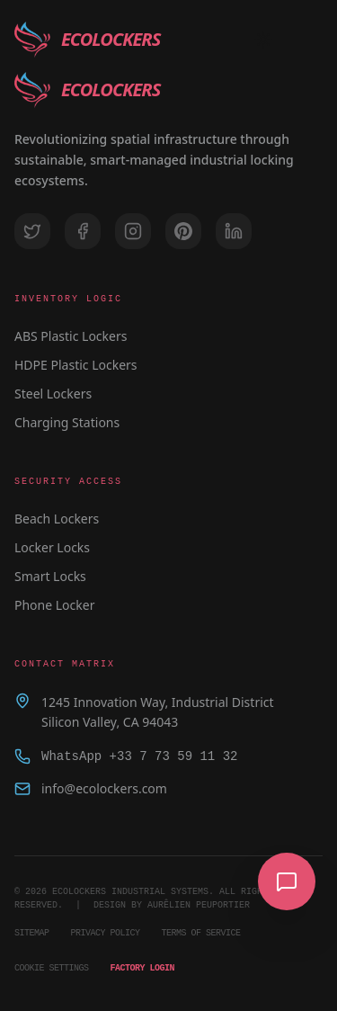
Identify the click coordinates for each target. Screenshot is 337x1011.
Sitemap (31, 932)
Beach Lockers (56, 518)
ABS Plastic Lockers (70, 335)
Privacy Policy (105, 932)
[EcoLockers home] (87, 40)
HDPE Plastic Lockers (75, 364)
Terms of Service (201, 932)
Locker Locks (52, 547)
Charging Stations (67, 422)
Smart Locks (50, 576)
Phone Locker (54, 604)
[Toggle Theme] (263, 39)
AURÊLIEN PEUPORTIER (198, 905)
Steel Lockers (53, 393)
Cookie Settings (51, 968)
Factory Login (143, 968)
